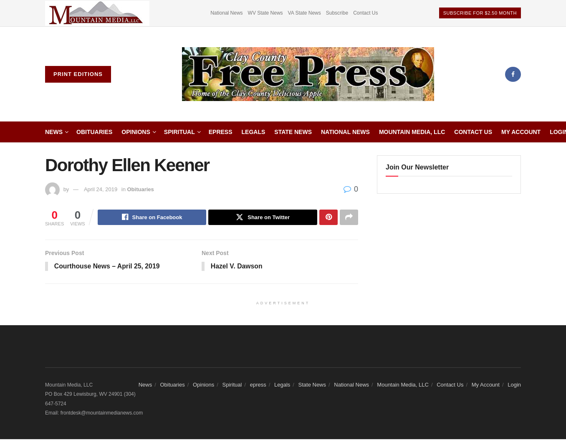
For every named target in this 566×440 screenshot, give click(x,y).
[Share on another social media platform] (349, 217)
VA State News (304, 13)
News (54, 132)
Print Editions (78, 74)
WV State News (265, 13)
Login (514, 385)
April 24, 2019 (100, 189)
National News (226, 13)
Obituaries (94, 132)
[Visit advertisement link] (97, 13)
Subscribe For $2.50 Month (480, 12)
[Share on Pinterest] (328, 217)
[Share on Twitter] (262, 217)
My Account (521, 132)
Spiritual (179, 132)
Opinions (135, 132)
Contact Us (365, 13)
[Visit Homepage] (308, 74)
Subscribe (337, 13)
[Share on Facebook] (152, 217)
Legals (253, 132)
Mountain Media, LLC (412, 132)
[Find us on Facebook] (513, 74)
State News (293, 132)
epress (220, 132)
